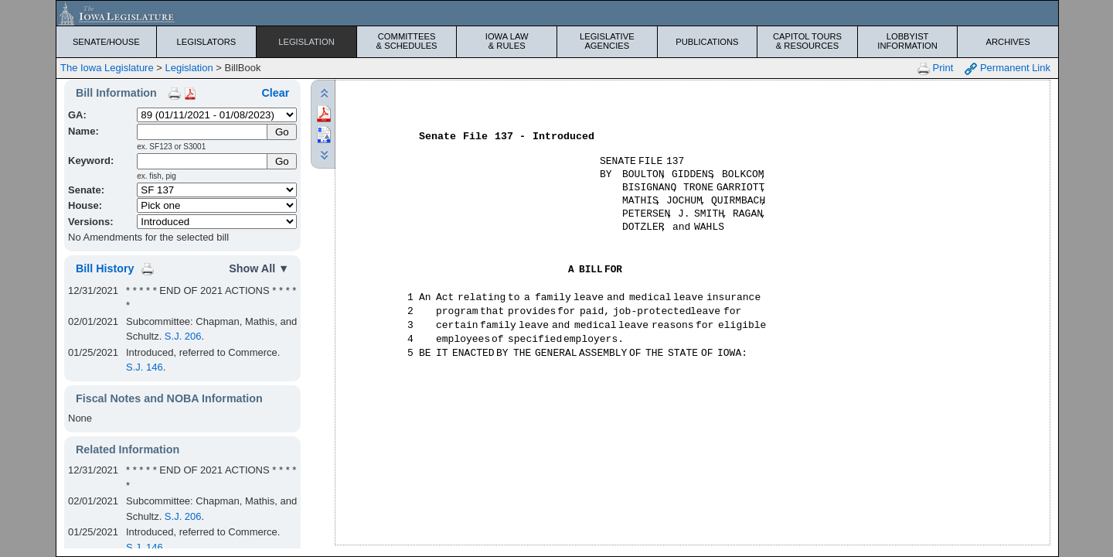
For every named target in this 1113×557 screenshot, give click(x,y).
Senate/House (106, 41)
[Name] (203, 132)
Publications (707, 41)
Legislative (607, 41)
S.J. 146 (144, 367)
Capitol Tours (807, 41)
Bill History (105, 268)
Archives (1008, 41)
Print (935, 68)
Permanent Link (1007, 68)
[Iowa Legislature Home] (557, 13)
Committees (407, 41)
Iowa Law (506, 41)
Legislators (207, 41)
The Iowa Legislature (107, 67)
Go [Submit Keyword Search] (282, 161)
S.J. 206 (183, 336)
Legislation (306, 41)
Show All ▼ (259, 268)
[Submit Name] (282, 132)
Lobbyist (908, 41)
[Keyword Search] (203, 161)
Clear (275, 92)
